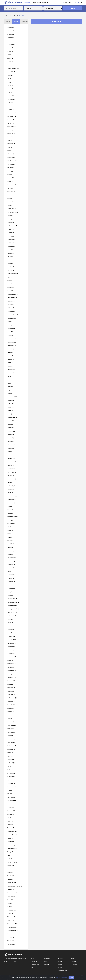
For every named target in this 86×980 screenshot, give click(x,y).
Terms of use (61, 977)
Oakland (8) (10, 513)
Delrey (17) (10, 205)
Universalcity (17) (12, 869)
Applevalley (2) (11, 44)
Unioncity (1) (10, 865)
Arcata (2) (10, 54)
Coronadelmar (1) (12, 185)
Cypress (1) (10, 198)
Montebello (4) (11, 458)
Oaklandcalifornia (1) (12, 516)
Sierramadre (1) (11, 776)
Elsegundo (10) (11, 239)
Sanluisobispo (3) (12, 698)
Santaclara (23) (11, 728)
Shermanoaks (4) (11, 773)
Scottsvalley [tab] (56, 21)
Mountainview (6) (12, 479)
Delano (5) (10, 202)
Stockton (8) (10, 807)
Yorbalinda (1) (11, 944)
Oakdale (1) (10, 509)
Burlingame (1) (11, 106)
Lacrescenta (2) (11, 338)
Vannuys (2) (10, 889)
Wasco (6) (10, 913)
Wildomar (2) (10, 937)
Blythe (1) (9, 82)
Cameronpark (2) (11, 126)
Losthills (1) (10, 403)
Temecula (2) (10, 828)
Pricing (39, 2)
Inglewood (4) (11, 328)
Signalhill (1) (10, 780)
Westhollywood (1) (12, 923)
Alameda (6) (10, 27)
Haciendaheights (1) (12, 294)
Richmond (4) (10, 629)
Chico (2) (9, 147)
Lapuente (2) (10, 359)
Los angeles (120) (12, 397)
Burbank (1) (10, 102)
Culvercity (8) (11, 191)
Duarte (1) (10, 219)
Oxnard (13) (10, 540)
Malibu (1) (10, 414)
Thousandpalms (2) (12, 835)
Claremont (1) (11, 164)
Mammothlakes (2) (12, 417)
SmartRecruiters (62, 970)
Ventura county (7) (12, 893)
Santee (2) (10, 756)
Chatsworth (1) (11, 143)
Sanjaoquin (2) (11, 684)
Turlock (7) (10, 855)
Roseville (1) (10, 650)
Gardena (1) (10, 280)
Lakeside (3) (10, 349)
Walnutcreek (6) (11, 910)
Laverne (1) (10, 366)
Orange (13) (10, 533)
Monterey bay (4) (11, 462)
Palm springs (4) (11, 551)
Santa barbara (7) (11, 725)
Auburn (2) (10, 61)
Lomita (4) (10, 386)
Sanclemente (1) (11, 670)
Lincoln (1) (10, 376)
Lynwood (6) (10, 407)
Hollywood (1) (11, 311)
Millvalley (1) (10, 434)
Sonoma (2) (10, 793)
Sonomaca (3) (11, 797)
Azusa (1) (9, 65)
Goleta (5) (10, 291)
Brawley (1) (10, 89)
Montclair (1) (10, 455)
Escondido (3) (11, 246)
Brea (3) (9, 92)
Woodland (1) (10, 941)
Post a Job (45, 2)
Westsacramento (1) (12, 930)
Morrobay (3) (10, 475)
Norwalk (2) (10, 506)
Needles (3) (10, 489)
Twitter (73, 958)
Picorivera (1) (10, 574)
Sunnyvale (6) (11, 811)
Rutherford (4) (11, 653)
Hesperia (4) (10, 304)
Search (73, 8)
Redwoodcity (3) (11, 616)
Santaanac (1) (10, 722)
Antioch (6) (10, 41)
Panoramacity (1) (11, 557)
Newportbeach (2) (12, 496)
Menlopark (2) (11, 431)
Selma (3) (10, 766)
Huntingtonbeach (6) (12, 314)
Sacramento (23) (11, 657)
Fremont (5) (10, 270)
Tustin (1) (9, 858)
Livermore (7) (11, 379)
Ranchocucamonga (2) (13, 602)
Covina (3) (10, 188)
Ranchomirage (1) (12, 605)
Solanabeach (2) (11, 787)
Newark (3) (10, 492)
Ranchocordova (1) (12, 598)
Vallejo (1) (10, 879)
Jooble (60, 964)
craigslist (60, 958)
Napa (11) (9, 482)
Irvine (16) (10, 332)
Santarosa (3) (10, 752)
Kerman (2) (10, 335)
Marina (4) (10, 424)
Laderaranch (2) (11, 342)
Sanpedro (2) (10, 711)
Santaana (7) (10, 718)
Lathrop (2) (10, 362)
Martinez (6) (10, 427)
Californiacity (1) (11, 116)
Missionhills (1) (11, 441)
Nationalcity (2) (11, 486)
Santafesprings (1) (12, 739)
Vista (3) (9, 903)
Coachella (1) (10, 167)
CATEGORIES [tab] (24, 21)
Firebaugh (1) (10, 256)
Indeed (60, 961)
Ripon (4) (9, 633)
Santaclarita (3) (11, 732)
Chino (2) (9, 150)
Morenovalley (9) (11, 472)
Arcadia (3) (10, 51)
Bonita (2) (10, 85)
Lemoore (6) (10, 373)
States (34, 2)
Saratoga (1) (10, 759)
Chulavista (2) (11, 157)
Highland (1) (10, 308)
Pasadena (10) (11, 561)
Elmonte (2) (10, 236)
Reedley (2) (10, 619)
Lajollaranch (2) (11, 345)
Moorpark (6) (10, 465)
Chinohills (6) (11, 154)
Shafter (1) (10, 770)
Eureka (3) (10, 249)
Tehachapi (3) (11, 824)
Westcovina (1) (11, 917)
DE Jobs (60, 967)
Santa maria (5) (11, 742)
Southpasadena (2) (12, 800)
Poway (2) (10, 592)
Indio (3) (9, 325)
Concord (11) (10, 178)
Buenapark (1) (11, 99)
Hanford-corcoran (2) (12, 297)
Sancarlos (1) (10, 667)
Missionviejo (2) (11, 444)
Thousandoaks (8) (12, 831)
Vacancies (27, 2)
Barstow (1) (10, 75)
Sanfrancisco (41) (11, 677)
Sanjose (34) (10, 691)
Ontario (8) (10, 530)
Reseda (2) (10, 622)
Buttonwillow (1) (11, 109)
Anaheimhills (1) (11, 37)
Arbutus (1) (10, 48)
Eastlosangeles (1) (12, 226)
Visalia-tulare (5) (11, 899)
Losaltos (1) (10, 393)
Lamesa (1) (10, 355)
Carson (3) (10, 137)
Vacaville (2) (10, 876)
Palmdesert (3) (11, 547)
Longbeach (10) (11, 390)
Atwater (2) (10, 58)
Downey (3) (10, 215)
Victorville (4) (11, 896)
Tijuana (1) (10, 838)
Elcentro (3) (10, 232)
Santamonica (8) (11, 746)
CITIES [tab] (16, 21)
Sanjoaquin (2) (11, 687)
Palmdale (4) (10, 544)
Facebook (74, 964)
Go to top (78, 977)
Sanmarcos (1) (11, 701)
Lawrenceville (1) (11, 369)
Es (81, 2)
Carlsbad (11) (10, 130)
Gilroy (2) (9, 284)
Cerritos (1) (10, 140)
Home (6, 15)
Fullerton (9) (10, 277)
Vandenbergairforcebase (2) (14, 886)
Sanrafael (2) (10, 715)
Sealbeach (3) (11, 763)
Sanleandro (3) (11, 694)
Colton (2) (10, 171)
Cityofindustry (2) (12, 161)
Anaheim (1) (10, 34)
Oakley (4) (10, 520)
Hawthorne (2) (11, 301)
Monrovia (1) (10, 451)
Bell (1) (9, 78)
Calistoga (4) (10, 120)
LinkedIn (73, 961)
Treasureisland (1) (12, 848)
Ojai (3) (9, 527)
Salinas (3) (10, 660)
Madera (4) (10, 410)
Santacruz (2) (10, 735)
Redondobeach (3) (12, 612)
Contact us (34, 961)
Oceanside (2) (11, 523)
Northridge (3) (11, 503)
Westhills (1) (10, 920)
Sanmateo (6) (11, 708)
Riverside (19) (11, 636)
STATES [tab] (8, 21)
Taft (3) (9, 817)
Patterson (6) (10, 568)
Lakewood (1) (10, 352)
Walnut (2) (10, 906)
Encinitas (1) (10, 243)
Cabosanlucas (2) (12, 113)
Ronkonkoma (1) (11, 643)
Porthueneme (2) (11, 588)
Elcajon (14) (10, 229)
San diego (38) (11, 674)
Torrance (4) (10, 841)
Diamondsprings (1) (12, 212)
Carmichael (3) (11, 133)
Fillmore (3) (10, 253)
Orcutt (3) (10, 537)
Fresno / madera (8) (12, 273)
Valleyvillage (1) (11, 882)
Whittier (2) (10, 934)
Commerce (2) (11, 174)
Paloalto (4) (10, 554)
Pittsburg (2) (10, 578)
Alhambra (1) (10, 31)
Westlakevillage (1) (12, 927)
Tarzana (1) (10, 821)
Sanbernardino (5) (12, 663)
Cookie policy (68, 977)
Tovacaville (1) (11, 845)
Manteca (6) (10, 421)
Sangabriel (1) (11, 681)
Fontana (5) (10, 263)
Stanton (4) (10, 804)
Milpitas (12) (10, 438)
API (32, 967)
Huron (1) (9, 321)
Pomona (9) (10, 585)
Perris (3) (9, 571)
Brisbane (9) (10, 96)
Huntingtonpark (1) (12, 318)
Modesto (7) (10, 448)
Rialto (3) (9, 626)
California (13, 15)
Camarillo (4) (10, 123)
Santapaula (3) (11, 749)
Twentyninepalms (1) (12, 862)
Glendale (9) (10, 287)
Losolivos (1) (10, 400)
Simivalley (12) (11, 783)
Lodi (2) (9, 383)
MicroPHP (13, 961)
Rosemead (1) (11, 646)
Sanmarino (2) (11, 705)
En (78, 2)
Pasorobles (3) (11, 564)
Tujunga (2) (10, 852)
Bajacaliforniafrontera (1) (13, 68)
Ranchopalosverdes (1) (13, 609)
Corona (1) (10, 181)
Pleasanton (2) (11, 581)
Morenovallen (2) (11, 468)
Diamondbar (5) (11, 208)
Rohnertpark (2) (11, 640)
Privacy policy (52, 977)
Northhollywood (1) (12, 499)
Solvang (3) (10, 790)
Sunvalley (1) (10, 814)
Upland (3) (10, 872)
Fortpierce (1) (11, 267)
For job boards (35, 964)
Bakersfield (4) (11, 72)
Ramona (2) (10, 595)
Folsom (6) (10, 260)
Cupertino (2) (11, 195)
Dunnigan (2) (10, 222)
